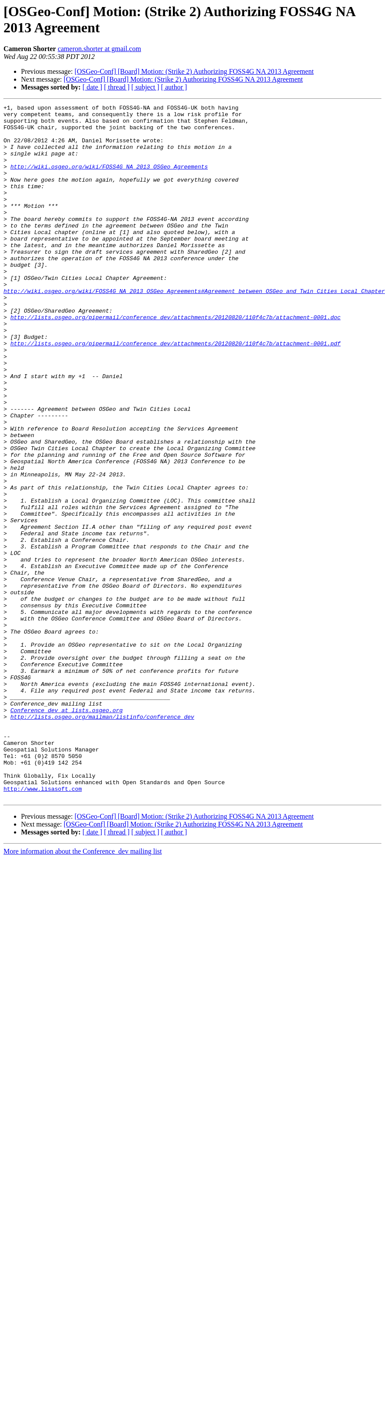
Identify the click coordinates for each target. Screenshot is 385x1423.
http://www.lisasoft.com (42, 926)
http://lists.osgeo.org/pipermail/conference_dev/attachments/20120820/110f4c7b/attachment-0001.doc (175, 360)
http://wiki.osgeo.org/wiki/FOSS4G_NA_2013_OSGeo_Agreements (109, 179)
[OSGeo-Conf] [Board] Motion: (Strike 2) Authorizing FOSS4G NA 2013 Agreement (194, 71)
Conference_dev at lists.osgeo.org (66, 832)
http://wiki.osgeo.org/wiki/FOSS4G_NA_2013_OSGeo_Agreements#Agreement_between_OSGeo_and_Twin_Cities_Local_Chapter (194, 329)
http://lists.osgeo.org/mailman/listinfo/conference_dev (102, 840)
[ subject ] (145, 87)
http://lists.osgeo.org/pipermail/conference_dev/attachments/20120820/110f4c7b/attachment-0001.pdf (175, 392)
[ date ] (92, 87)
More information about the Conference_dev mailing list (82, 990)
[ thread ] (117, 87)
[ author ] (174, 87)
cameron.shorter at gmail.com (99, 48)
